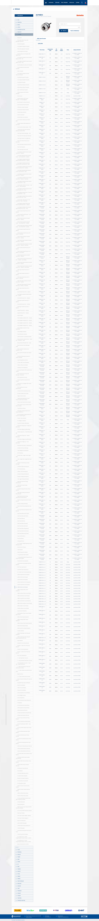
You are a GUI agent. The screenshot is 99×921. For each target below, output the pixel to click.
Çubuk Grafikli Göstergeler (21, 823)
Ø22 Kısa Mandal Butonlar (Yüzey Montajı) (22, 735)
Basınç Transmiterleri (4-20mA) (22, 844)
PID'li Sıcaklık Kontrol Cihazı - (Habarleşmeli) (22, 388)
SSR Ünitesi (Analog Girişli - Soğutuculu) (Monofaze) (23, 426)
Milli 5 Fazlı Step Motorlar (21, 567)
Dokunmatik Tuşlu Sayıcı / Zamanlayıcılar (24, 445)
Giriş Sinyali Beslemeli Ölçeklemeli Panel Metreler (24, 510)
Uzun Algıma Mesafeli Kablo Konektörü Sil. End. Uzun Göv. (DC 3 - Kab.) (23, 171)
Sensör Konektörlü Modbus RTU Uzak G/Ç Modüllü (24, 679)
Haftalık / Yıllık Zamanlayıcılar (22, 471)
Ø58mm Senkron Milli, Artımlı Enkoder (23, 593)
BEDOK (18, 24)
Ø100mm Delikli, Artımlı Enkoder (22, 608)
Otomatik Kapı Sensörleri (21, 112)
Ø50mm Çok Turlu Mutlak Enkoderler (23, 628)
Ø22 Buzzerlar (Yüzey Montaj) (22, 768)
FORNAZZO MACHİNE (20, 900)
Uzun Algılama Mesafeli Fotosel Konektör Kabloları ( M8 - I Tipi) (24, 58)
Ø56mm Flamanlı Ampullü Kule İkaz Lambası (23, 790)
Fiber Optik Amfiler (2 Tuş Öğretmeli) (23, 138)
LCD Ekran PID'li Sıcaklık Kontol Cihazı (23, 390)
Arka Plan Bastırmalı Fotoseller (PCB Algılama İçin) (23, 54)
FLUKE (18, 849)
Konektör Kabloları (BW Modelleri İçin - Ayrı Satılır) (23, 124)
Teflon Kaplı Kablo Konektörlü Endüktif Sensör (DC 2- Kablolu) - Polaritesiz (23, 285)
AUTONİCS (18, 34)
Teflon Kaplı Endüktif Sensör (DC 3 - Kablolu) (23, 270)
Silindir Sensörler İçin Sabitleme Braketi (23, 336)
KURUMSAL (51, 2)
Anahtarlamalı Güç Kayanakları (22, 560)
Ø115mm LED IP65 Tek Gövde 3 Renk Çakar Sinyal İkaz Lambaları (23, 799)
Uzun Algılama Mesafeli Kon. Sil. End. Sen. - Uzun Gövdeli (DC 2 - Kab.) (24, 193)
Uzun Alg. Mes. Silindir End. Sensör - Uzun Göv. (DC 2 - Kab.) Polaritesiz (24, 185)
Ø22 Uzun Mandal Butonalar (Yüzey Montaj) (23, 732)
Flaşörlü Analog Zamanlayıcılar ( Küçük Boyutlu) (23, 500)
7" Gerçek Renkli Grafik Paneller (22, 554)
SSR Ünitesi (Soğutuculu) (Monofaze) (23, 429)
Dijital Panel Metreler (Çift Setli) (22, 533)
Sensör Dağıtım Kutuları (21, 695)
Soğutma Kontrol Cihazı (21, 395)
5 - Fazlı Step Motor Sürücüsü (22, 658)
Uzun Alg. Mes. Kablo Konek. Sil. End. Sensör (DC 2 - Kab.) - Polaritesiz (23, 200)
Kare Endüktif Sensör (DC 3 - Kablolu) (23, 291)
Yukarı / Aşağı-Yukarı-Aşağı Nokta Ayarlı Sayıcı (24, 460)
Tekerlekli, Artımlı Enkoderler (22, 367)
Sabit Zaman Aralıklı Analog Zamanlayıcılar (21, 486)
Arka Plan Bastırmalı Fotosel (22, 51)
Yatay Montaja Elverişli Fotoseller (22, 84)
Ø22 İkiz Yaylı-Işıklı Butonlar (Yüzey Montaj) (23, 718)
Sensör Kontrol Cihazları (21, 547)
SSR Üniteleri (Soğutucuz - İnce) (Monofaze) (22, 442)
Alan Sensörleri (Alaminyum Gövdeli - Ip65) (23, 120)
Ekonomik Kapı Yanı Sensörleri (22, 117)
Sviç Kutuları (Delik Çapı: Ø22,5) (22, 773)
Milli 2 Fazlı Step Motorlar (21, 655)
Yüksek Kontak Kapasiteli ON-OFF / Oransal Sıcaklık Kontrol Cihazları (23, 399)
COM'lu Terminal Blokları (21, 687)
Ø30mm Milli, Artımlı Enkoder (22, 577)
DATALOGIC (18, 883)
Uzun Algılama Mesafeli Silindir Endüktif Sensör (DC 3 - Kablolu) (23, 152)
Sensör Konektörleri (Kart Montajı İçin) (23, 700)
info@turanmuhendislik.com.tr (63, 917)
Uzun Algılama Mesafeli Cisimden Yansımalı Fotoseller (22, 74)
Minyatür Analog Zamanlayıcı (22, 503)
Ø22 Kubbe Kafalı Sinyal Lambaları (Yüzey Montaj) (24, 754)
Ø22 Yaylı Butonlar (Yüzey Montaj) (22, 705)
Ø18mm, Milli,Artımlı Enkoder (22, 365)
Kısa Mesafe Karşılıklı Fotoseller (22, 77)
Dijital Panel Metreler (20, 521)
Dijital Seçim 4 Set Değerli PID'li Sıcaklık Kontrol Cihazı (23, 384)
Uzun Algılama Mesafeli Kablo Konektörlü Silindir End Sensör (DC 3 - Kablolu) (24, 167)
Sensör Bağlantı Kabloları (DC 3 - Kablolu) (24, 320)
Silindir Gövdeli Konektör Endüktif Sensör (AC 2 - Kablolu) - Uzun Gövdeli (24, 259)
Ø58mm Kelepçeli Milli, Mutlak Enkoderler (22, 620)
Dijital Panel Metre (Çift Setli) (22, 526)
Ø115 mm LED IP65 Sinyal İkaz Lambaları (24, 810)
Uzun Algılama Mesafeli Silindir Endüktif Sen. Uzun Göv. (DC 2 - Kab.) (23, 182)
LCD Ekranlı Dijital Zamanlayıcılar (22, 466)
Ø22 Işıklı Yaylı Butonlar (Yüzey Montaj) (23, 712)
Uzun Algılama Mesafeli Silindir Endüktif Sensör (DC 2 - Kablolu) (23, 174)
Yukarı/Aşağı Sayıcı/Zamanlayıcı (22, 450)
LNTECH (18, 27)
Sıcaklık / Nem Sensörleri (21, 418)
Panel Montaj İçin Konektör (21, 334)
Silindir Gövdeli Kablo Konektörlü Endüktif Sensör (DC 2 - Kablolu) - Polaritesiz (24, 244)
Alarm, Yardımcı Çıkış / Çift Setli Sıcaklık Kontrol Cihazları (23, 405)
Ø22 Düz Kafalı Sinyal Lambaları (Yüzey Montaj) (23, 761)
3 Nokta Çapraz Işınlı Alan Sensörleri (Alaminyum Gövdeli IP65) (23, 130)
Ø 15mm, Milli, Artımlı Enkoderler (22, 362)
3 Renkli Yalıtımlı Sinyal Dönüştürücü (23, 825)
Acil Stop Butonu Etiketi (21, 783)
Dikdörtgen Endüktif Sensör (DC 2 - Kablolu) (23, 307)
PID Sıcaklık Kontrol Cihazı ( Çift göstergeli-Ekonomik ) (22, 41)
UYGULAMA (71, 2)
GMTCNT (18, 871)
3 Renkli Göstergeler (20, 828)
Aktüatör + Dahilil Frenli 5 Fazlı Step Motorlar (23, 652)
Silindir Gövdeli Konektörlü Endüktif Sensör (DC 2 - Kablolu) (23, 237)
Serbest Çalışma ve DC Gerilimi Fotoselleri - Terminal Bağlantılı (22, 99)
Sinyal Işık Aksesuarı (20, 804)
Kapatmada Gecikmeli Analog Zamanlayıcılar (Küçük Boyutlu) (22, 497)
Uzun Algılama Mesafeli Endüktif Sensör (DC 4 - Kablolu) (23, 295)
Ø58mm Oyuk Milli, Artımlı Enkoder (23, 598)
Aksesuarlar (19, 37)
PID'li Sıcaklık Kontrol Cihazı (21, 377)
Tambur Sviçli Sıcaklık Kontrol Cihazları (23, 402)
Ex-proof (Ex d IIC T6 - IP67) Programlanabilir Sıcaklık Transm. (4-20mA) (23, 837)
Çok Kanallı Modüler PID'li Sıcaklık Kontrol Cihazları (24, 370)
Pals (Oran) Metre (20, 538)
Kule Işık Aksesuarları (20, 801)
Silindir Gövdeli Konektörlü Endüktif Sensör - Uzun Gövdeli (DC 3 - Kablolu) (23, 222)
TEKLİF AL (64, 30)
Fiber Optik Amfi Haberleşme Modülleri (23, 135)
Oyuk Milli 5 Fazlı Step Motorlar (22, 569)
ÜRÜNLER (57, 2)
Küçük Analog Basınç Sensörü (22, 360)
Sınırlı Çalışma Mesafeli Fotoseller (22, 79)
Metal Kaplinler (19, 640)
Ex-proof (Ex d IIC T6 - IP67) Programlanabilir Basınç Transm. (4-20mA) (23, 841)
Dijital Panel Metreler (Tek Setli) (22, 531)
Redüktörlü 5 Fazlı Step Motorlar (22, 643)
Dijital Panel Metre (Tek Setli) (22, 523)
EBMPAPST (18, 32)
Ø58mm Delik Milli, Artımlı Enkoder (23, 595)
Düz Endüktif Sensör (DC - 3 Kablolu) (23, 298)
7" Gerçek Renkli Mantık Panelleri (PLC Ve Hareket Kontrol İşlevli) (24, 558)
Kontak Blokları (19, 770)
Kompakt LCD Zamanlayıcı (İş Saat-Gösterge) (23, 463)
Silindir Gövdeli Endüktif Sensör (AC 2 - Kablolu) (23, 248)
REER (17, 866)
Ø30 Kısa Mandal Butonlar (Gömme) (23, 748)
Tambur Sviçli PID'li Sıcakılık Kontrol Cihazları (23, 380)
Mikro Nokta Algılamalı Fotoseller (22, 48)
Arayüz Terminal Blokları (21, 690)
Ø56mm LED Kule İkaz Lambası (22, 793)
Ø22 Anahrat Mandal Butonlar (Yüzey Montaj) (23, 743)
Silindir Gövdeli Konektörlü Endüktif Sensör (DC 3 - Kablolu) (23, 219)
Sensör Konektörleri (20, 697)
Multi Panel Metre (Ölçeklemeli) (22, 528)
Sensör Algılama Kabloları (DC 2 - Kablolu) (24, 317)
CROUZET (18, 893)
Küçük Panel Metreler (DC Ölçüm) (22, 513)
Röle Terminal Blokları (20, 685)
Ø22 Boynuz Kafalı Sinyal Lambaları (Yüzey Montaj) (23, 758)
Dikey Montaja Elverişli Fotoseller (22, 87)
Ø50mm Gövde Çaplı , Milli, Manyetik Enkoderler (23, 634)
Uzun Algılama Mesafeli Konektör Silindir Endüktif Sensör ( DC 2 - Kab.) (24, 189)
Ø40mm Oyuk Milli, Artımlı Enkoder (23, 584)
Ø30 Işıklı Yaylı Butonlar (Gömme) (22, 715)
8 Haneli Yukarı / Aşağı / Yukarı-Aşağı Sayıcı (23, 456)
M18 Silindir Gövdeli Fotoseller (22, 107)
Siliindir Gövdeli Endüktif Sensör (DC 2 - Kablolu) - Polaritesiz (23, 233)
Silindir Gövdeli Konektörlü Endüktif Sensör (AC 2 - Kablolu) (23, 255)
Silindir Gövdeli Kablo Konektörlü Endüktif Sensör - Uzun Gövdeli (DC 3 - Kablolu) (24, 226)
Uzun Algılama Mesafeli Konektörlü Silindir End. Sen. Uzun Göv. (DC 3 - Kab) (23, 163)
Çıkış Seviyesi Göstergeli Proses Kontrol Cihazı (23, 831)
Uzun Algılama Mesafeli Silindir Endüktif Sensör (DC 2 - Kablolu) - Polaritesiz (23, 178)
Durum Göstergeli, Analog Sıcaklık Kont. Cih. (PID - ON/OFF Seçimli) (23, 415)
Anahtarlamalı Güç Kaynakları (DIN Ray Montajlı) (23, 564)
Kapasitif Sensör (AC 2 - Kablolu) (22, 312)
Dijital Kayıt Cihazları (20, 813)
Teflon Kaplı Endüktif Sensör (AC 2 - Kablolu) (23, 289)
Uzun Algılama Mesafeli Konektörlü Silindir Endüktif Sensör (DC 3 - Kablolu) (23, 160)
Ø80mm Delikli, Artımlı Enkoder (22, 605)
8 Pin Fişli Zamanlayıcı (20, 469)
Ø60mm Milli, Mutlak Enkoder (22, 625)
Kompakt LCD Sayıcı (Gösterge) (22, 448)
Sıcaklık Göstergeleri (20, 43)
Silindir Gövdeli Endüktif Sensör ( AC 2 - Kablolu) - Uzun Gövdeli (23, 252)
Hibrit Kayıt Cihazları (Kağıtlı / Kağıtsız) (23, 815)
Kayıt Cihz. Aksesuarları (21, 820)
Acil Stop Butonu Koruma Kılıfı (22, 780)
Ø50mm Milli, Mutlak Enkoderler (22, 617)
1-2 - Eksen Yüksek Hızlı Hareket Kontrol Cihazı (24, 671)
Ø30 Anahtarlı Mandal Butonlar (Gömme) (24, 746)
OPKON (18, 861)
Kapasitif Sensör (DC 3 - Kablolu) (22, 310)
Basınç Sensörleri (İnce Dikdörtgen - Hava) (23, 346)
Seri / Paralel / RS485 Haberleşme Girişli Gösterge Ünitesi (24, 544)
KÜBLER (18, 876)
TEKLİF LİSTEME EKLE (74, 30)
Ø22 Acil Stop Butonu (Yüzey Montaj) (23, 721)
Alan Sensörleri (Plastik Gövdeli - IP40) (23, 127)
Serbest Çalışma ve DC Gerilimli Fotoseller (22, 93)
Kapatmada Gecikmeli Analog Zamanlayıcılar (22, 482)
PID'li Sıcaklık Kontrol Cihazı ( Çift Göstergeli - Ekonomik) (22, 374)
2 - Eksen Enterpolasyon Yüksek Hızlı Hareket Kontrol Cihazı (23, 667)
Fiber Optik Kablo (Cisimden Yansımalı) (23, 144)
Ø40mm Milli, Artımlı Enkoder (22, 579)
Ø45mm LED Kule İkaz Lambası (22, 795)
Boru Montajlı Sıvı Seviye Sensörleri (23, 102)
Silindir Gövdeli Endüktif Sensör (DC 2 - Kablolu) (23, 230)
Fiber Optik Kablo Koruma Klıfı (22, 149)
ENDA (17, 859)
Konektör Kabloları (20, 630)
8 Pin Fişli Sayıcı (19, 453)
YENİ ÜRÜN (18, 898)
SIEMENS (18, 869)
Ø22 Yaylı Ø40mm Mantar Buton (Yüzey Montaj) (23, 728)
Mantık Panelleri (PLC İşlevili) (21, 552)
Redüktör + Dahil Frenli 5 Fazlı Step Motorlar (23, 646)
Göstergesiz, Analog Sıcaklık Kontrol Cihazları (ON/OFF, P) (23, 411)
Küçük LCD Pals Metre (20, 536)
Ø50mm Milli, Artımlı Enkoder (22, 587)
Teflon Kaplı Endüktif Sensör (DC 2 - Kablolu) (23, 274)
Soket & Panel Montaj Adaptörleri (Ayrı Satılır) (23, 506)
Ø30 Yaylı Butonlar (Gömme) (21, 710)
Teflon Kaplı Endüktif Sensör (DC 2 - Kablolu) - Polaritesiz (23, 277)
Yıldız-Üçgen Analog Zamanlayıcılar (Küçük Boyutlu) (23, 493)
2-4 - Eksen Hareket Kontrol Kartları (23, 676)
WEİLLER (18, 854)
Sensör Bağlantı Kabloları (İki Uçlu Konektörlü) (22, 328)
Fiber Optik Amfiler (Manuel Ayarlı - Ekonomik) (23, 141)
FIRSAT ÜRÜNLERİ (20, 881)
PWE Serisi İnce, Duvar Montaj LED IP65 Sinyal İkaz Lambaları (23, 807)
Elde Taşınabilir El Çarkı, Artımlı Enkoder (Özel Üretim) (23, 614)
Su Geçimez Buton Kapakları (21, 775)
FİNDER (18, 856)
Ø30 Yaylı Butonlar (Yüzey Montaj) (22, 707)
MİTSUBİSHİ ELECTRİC (20, 29)
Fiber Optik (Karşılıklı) (20, 147)
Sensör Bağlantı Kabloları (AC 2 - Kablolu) (24, 325)
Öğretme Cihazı (19, 674)
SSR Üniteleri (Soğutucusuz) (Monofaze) (23, 439)
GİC (17, 864)
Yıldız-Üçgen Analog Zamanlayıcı (22, 479)
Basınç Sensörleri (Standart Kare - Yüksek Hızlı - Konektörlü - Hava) (24, 340)
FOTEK (18, 873)
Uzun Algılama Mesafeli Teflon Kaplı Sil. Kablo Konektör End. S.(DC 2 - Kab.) (23, 208)
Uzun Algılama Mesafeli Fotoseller (22, 46)
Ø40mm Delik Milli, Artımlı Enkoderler (23, 582)
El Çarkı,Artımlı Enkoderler (21, 610)
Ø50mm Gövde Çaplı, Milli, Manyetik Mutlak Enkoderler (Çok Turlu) (23, 637)
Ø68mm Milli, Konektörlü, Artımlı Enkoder (24, 603)
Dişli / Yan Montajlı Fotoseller (22, 89)
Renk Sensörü (19, 96)
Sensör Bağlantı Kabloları (21, 331)
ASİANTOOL (19, 22)
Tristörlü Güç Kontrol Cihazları (22, 834)
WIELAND (18, 885)
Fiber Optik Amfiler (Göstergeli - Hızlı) (23, 133)
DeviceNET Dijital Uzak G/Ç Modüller (23, 682)
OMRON (18, 878)
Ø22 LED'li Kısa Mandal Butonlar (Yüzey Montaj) (23, 739)
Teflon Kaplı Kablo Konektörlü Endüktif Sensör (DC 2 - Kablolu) (23, 281)
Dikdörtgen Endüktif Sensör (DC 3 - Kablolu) (23, 301)
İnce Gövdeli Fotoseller (20, 82)
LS (17, 847)
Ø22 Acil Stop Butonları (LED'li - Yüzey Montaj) (23, 724)
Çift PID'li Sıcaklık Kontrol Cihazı (22, 393)
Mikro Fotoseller (19, 71)
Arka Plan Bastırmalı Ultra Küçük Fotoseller (22, 68)
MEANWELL (19, 852)
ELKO (17, 19)
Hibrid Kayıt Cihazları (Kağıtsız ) (22, 818)
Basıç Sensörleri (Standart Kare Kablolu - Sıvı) (24, 353)
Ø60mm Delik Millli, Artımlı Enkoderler (23, 600)
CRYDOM (18, 895)
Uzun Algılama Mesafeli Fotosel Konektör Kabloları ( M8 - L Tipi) (24, 62)
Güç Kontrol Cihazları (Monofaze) (22, 423)
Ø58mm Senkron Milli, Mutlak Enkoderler (24, 623)
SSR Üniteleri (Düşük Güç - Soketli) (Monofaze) (22, 436)
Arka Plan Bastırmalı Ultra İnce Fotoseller (24, 64)
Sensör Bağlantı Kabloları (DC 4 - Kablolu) (24, 322)
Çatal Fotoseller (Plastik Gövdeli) (22, 104)
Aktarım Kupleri (19, 315)
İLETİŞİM (77, 2)
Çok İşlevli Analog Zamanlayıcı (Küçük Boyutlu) (23, 489)
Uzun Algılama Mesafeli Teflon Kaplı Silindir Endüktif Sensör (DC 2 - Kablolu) (23, 204)
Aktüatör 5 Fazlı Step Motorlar (22, 649)
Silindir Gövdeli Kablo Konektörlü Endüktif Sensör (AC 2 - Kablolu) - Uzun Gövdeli (24, 266)
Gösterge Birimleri (20, 541)
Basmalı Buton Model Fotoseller (22, 109)
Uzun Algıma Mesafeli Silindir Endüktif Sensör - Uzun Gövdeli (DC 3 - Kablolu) (23, 156)
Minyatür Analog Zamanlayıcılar (22, 476)
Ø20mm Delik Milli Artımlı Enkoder (22, 574)
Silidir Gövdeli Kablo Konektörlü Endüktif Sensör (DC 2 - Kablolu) (23, 241)
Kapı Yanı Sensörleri (20, 114)
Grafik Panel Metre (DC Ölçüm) (22, 515)
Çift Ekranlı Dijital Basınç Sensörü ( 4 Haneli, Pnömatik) (23, 357)
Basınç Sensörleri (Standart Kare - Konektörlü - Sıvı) (22, 349)
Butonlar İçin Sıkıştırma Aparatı (22, 778)
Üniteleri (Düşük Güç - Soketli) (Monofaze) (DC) (24, 432)
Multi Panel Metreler (20, 518)
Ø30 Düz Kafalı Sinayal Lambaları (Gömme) (22, 765)
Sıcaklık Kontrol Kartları (21, 408)
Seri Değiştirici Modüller (21, 420)
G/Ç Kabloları (19, 702)
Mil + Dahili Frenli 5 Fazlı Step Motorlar (23, 572)
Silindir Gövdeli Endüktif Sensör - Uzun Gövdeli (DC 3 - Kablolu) (23, 215)
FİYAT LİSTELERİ (64, 2)
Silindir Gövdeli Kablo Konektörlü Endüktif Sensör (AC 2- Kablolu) (24, 263)
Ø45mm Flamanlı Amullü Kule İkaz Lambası (22, 786)
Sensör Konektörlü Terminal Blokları (23, 692)
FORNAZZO (18, 890)
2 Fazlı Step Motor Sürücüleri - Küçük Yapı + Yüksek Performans (23, 663)
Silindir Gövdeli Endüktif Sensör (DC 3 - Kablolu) (23, 211)
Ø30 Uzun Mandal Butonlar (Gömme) (23, 751)
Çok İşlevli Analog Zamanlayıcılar (22, 474)
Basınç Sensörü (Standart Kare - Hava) (23, 342)
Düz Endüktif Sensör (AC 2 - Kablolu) (23, 304)
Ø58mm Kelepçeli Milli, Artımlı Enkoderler (22, 590)
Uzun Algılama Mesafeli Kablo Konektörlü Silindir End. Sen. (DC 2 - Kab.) (24, 197)
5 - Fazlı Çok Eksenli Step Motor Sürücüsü (24, 660)
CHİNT (18, 888)
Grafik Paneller (19, 549)
